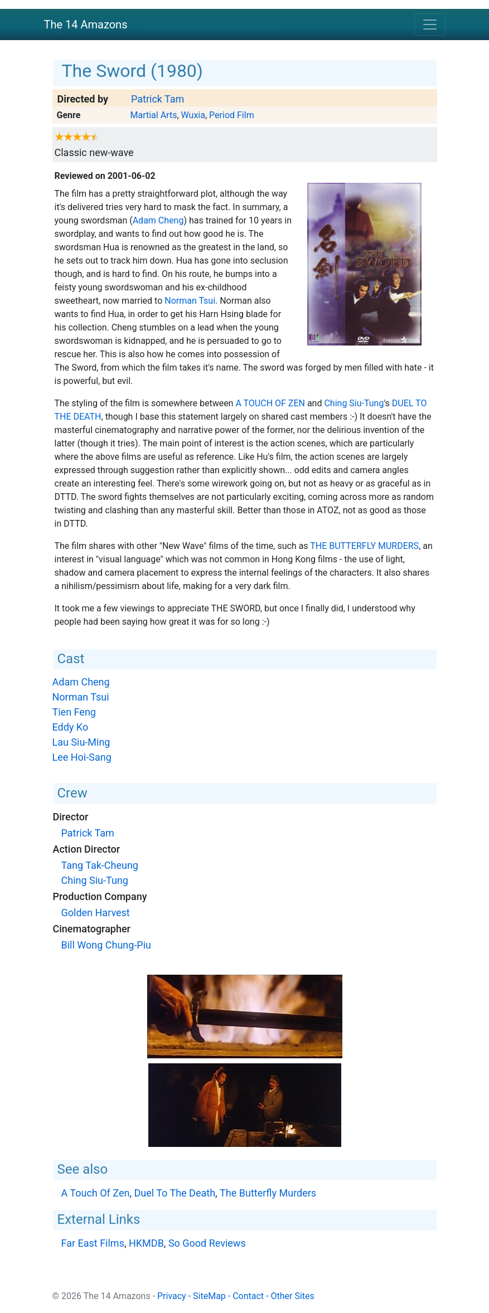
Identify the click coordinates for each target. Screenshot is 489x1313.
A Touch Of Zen (270, 403)
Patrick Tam (157, 99)
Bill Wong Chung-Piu (106, 945)
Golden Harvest (95, 912)
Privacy (171, 1296)
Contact (248, 1296)
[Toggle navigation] (430, 24)
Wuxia (193, 115)
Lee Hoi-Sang (82, 757)
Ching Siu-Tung (354, 403)
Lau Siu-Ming (81, 742)
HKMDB (146, 1243)
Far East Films (92, 1243)
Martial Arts (153, 115)
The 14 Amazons (86, 24)
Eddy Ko (70, 727)
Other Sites (292, 1296)
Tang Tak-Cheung (99, 865)
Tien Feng (74, 712)
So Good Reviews (207, 1243)
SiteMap (209, 1296)
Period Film (231, 115)
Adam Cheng (158, 220)
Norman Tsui (189, 300)
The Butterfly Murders (364, 546)
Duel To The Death (174, 1193)
